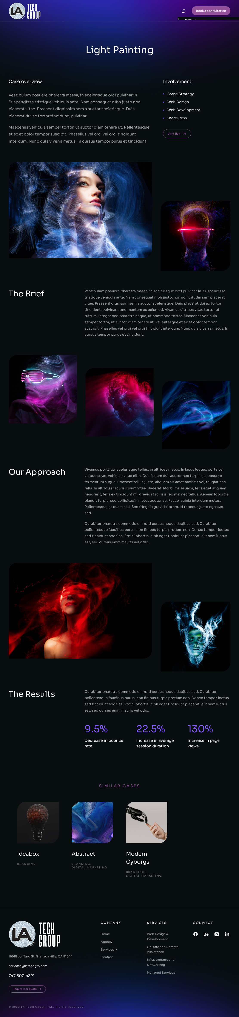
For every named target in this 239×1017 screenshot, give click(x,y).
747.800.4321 (22, 975)
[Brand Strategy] (163, 93)
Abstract (83, 853)
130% (200, 729)
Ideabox (28, 853)
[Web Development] (163, 110)
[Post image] (38, 822)
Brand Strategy (180, 94)
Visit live (177, 134)
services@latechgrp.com (28, 966)
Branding (26, 863)
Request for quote (27, 989)
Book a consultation (211, 11)
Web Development (183, 110)
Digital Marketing (90, 867)
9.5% (96, 729)
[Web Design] (163, 102)
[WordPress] (163, 118)
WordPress (177, 118)
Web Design (178, 102)
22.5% (150, 729)
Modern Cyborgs (137, 857)
